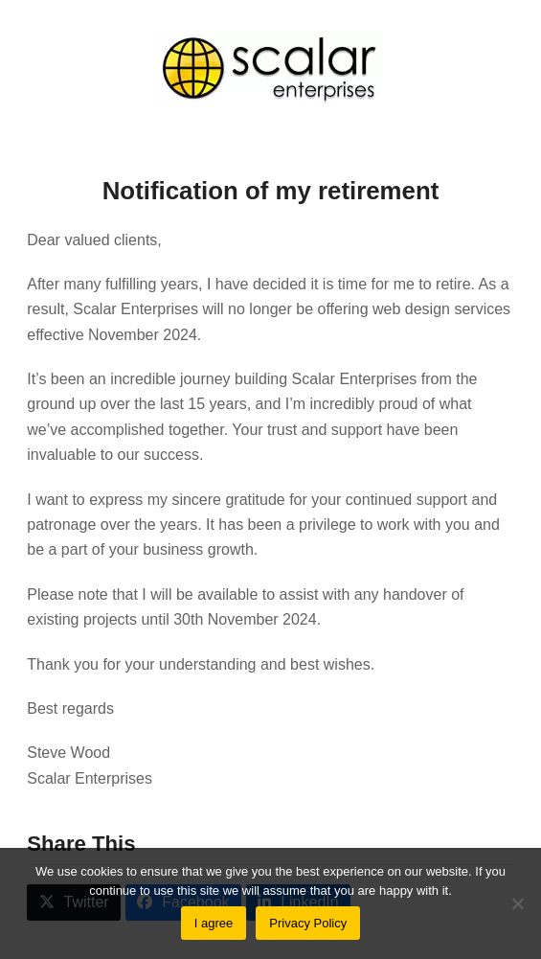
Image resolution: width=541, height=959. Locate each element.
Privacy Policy (308, 923)
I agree (213, 923)
